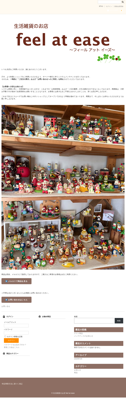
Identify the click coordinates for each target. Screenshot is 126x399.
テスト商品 (78, 335)
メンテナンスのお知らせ (83, 337)
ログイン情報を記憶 (13, 338)
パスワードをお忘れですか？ (15, 346)
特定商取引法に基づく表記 (12, 385)
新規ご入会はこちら (11, 349)
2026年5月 (78, 360)
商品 (76, 374)
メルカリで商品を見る (16, 283)
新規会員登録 (118, 6)
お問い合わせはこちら (16, 301)
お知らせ (77, 371)
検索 (76, 318)
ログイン (109, 6)
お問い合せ (5, 308)
